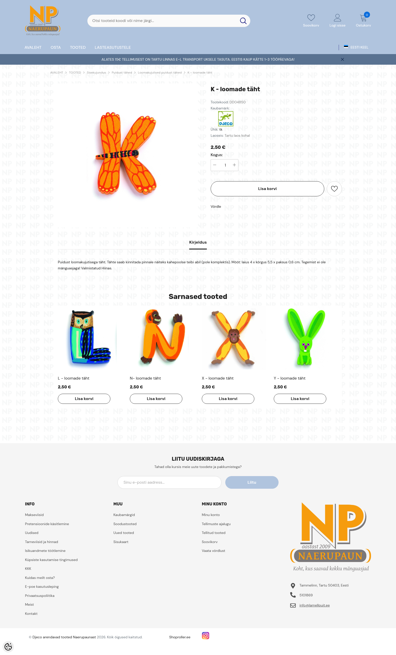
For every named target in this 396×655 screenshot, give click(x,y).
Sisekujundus (96, 73)
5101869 (306, 595)
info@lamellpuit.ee (315, 605)
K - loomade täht (200, 73)
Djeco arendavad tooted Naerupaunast (64, 637)
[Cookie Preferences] (8, 646)
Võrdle (216, 206)
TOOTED (75, 73)
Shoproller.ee (179, 637)
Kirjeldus (198, 242)
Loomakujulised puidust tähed (160, 73)
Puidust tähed (122, 73)
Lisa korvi (267, 188)
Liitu (256, 482)
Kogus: (217, 154)
